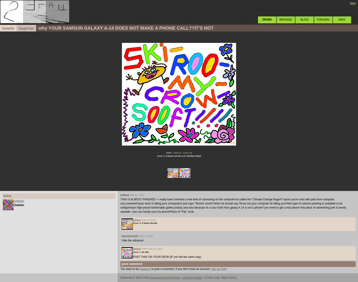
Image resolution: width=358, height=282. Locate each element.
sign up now (218, 269)
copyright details (192, 277)
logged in (145, 269)
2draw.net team (159, 277)
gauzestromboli (129, 236)
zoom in (177, 152)
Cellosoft (174, 277)
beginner (26, 28)
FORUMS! (323, 19)
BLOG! (304, 19)
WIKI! (342, 19)
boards (8, 28)
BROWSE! (285, 19)
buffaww (19, 201)
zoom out (187, 152)
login (353, 3)
